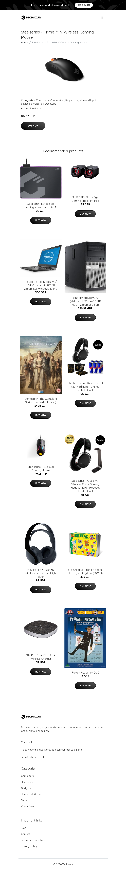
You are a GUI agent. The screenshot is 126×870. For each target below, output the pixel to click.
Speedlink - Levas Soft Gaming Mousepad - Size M (40, 205)
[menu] (102, 17)
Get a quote (83, 5)
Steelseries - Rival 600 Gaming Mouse (41, 468)
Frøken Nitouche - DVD (85, 672)
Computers (42, 100)
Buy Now (33, 125)
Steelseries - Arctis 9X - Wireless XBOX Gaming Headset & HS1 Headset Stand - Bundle (85, 486)
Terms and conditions (33, 840)
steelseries (37, 103)
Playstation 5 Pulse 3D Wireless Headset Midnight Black (41, 573)
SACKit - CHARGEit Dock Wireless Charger (40, 657)
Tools (24, 800)
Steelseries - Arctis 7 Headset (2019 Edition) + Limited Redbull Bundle (85, 387)
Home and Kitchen (31, 794)
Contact (25, 834)
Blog (23, 827)
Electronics (27, 782)
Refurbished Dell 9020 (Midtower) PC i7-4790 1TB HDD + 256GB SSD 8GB (85, 301)
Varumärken (57, 100)
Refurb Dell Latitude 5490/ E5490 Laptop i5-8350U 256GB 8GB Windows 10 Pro (40, 285)
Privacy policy (29, 846)
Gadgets (26, 788)
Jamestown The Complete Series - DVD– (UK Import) (41, 400)
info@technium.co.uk (33, 757)
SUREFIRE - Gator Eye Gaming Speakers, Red (85, 199)
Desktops (50, 103)
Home (24, 42)
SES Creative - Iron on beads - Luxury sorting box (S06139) (85, 571)
